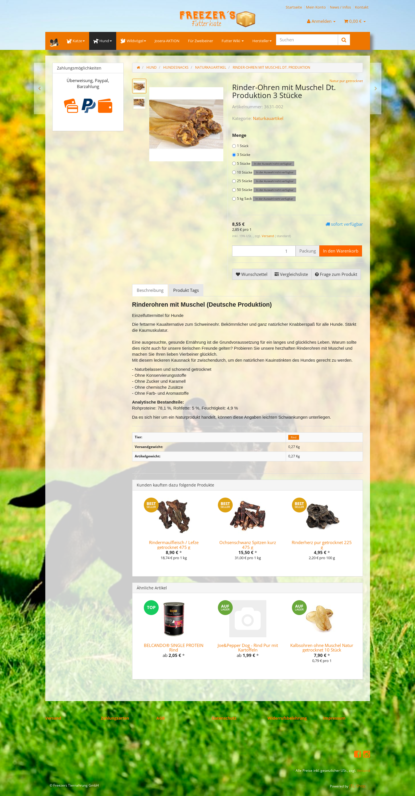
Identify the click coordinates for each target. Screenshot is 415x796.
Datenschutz (224, 718)
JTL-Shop (357, 786)
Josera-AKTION (167, 40)
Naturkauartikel (268, 118)
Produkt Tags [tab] (186, 290)
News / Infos (340, 7)
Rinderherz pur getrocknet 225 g (322, 545)
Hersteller (262, 40)
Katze (76, 40)
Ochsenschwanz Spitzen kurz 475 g (247, 545)
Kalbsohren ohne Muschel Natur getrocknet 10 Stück (321, 647)
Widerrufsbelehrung (287, 718)
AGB (160, 718)
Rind (294, 437)
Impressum (334, 718)
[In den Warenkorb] (340, 250)
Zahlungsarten (115, 718)
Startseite (294, 7)
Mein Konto (316, 7)
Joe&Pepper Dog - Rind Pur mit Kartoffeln (248, 647)
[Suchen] (307, 39)
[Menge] (264, 250)
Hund (102, 40)
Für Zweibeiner (200, 40)
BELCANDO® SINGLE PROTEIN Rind (173, 647)
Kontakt (362, 7)
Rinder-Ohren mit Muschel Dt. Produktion (271, 67)
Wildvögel (133, 40)
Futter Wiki (233, 40)
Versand (268, 236)
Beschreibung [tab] (150, 290)
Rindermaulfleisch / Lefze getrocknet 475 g (174, 545)
